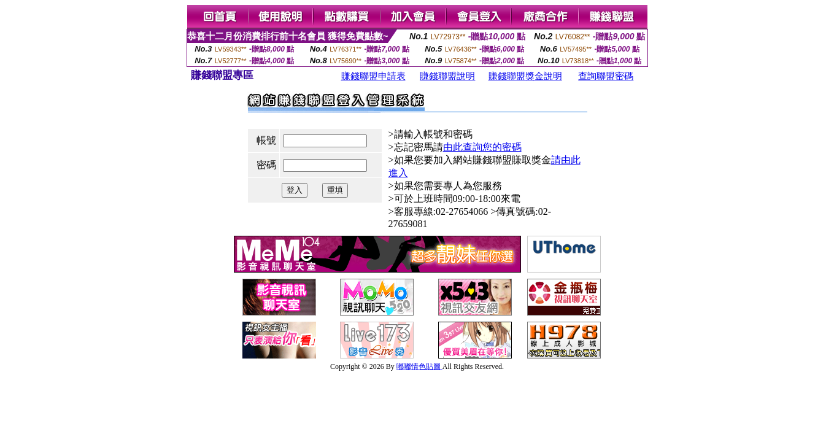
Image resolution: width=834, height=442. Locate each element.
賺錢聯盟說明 (447, 76)
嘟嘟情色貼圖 (419, 366)
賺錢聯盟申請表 (373, 76)
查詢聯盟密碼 (605, 76)
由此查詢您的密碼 (482, 147)
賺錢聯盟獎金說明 (525, 76)
